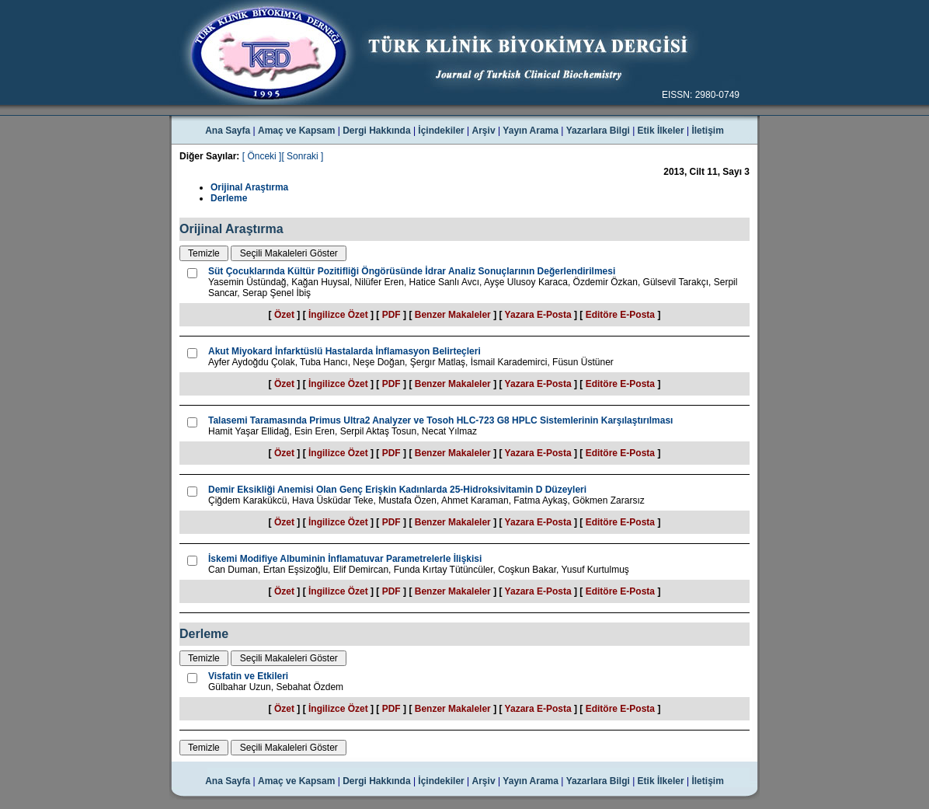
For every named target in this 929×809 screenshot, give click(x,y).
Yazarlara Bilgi (598, 130)
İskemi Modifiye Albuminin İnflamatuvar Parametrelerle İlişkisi (345, 558)
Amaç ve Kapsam (296, 130)
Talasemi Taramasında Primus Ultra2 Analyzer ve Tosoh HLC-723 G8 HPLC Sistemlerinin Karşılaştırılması (440, 420)
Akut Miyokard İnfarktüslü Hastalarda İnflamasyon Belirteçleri (344, 351)
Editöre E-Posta (620, 314)
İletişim (707, 130)
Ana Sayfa (227, 130)
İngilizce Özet (338, 314)
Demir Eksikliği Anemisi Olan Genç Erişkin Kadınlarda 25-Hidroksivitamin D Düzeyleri (397, 489)
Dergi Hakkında (376, 130)
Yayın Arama (530, 130)
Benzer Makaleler (453, 314)
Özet (284, 314)
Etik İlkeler (661, 130)
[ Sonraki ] (302, 156)
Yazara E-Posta (538, 314)
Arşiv (484, 130)
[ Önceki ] (262, 156)
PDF (391, 314)
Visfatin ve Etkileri (248, 676)
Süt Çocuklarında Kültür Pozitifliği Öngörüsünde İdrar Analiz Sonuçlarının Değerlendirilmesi (411, 271)
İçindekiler (441, 130)
